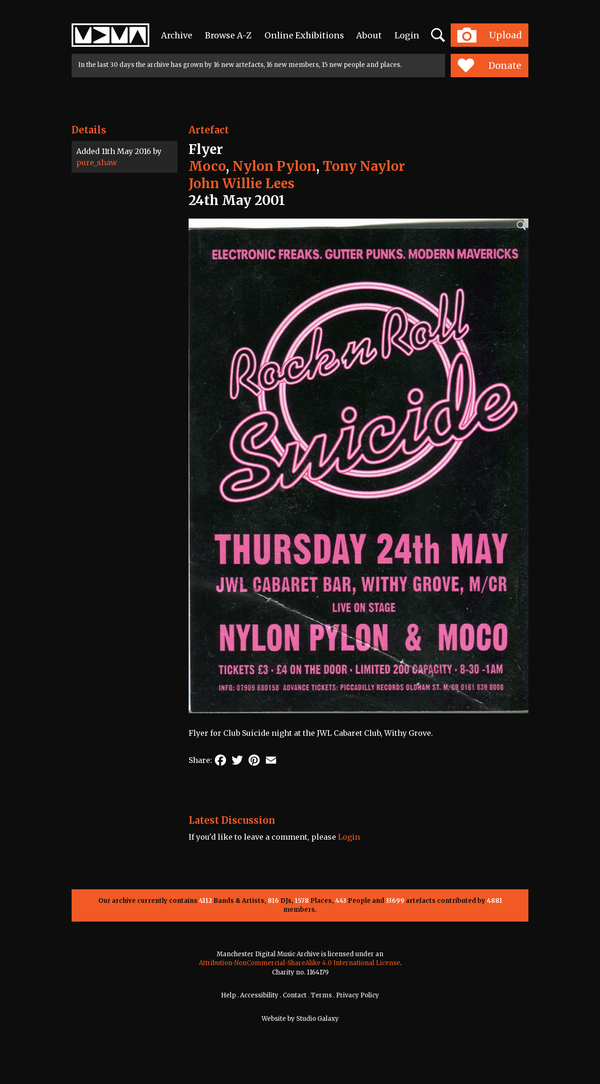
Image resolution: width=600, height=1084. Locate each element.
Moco (207, 166)
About (369, 35)
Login (407, 35)
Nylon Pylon (274, 166)
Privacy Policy (357, 995)
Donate (489, 66)
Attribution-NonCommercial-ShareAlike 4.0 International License (299, 963)
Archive (176, 35)
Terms (321, 995)
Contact (295, 995)
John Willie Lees (241, 183)
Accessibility (259, 995)
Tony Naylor (364, 166)
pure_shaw (96, 162)
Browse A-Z (228, 35)
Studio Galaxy (317, 1019)
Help (228, 995)
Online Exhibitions (304, 35)
